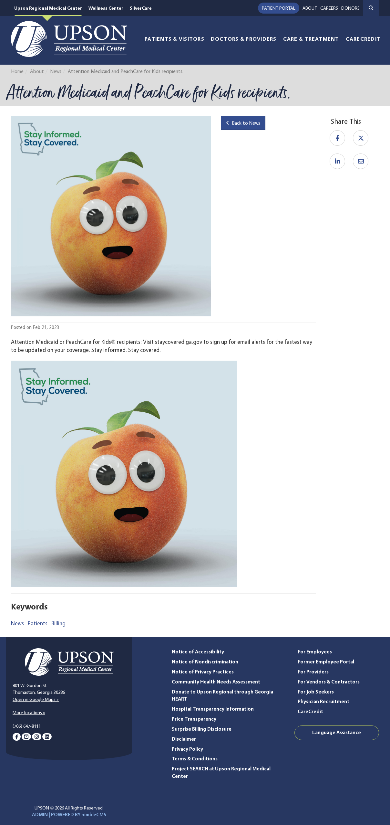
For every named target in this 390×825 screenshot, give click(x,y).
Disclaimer (184, 739)
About (310, 8)
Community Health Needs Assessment (216, 682)
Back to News (243, 123)
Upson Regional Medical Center (48, 8)
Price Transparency (194, 719)
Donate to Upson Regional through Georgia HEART (222, 695)
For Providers (313, 672)
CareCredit (363, 39)
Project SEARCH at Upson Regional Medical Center (221, 772)
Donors (350, 8)
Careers (329, 8)
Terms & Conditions (195, 759)
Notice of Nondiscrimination (205, 662)
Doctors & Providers (244, 39)
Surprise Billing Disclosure (201, 729)
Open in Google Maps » (36, 699)
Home (17, 71)
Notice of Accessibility (198, 652)
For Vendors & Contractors (329, 682)
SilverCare (143, 8)
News (55, 71)
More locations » (29, 712)
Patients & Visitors (174, 39)
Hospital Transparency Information (213, 709)
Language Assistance (336, 732)
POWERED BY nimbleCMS (78, 815)
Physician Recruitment (323, 701)
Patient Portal (278, 8)
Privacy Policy (187, 749)
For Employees (315, 652)
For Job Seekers (316, 692)
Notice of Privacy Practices (203, 672)
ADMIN (40, 815)
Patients (37, 623)
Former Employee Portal (326, 662)
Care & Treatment (311, 39)
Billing (58, 623)
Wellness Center (108, 8)
